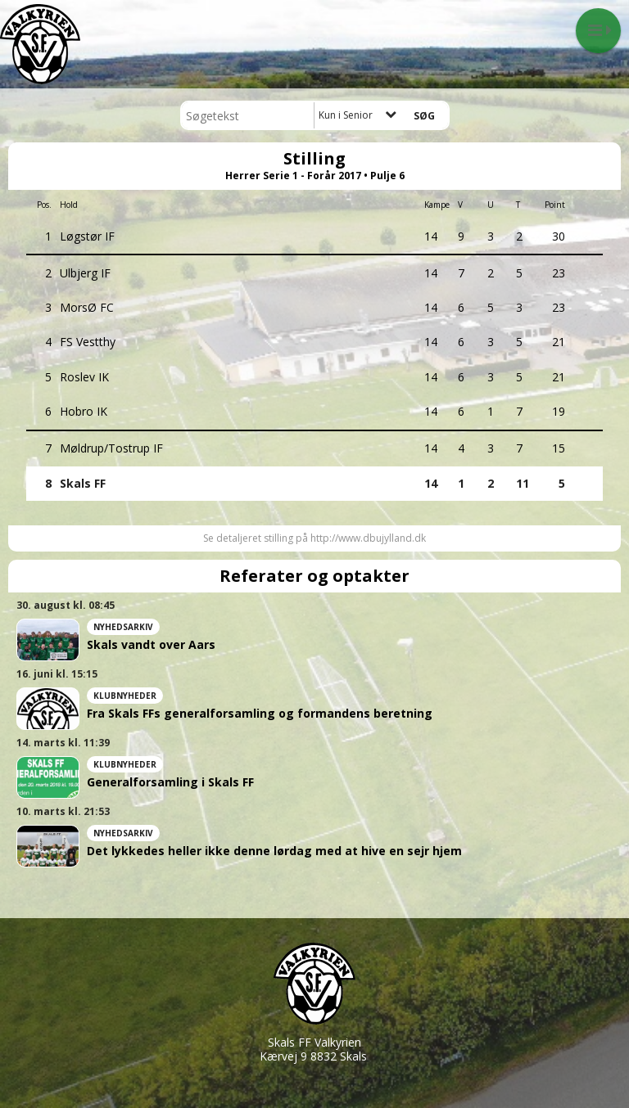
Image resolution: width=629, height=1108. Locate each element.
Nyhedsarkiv (123, 627)
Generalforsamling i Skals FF (170, 782)
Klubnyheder (124, 695)
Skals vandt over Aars (151, 645)
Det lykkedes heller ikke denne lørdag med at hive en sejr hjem (274, 851)
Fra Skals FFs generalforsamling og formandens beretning (259, 713)
